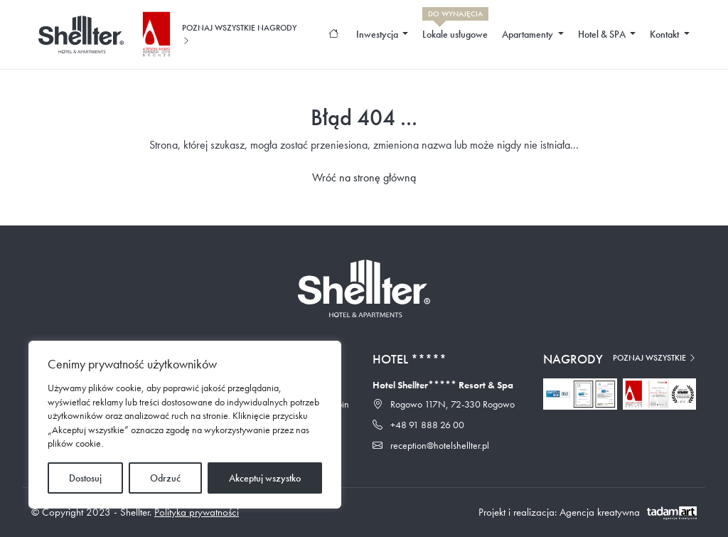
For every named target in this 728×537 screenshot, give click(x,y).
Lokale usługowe (455, 31)
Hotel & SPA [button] (603, 34)
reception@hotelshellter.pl (431, 445)
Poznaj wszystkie (655, 357)
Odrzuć (165, 478)
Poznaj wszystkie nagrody (239, 34)
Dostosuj (85, 478)
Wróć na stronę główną (364, 177)
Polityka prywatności (196, 512)
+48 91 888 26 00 (418, 424)
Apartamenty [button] (528, 34)
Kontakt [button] (665, 34)
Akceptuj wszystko (265, 478)
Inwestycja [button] (378, 34)
